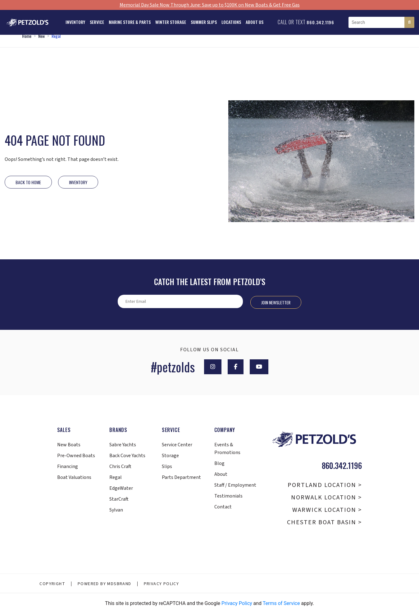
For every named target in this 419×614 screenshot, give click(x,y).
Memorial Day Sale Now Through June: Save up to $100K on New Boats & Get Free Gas (210, 5)
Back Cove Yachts (127, 455)
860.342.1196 (320, 22)
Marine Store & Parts (130, 22)
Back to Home (28, 182)
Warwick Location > (327, 510)
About (220, 474)
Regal (56, 36)
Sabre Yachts (122, 444)
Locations (231, 22)
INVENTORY (78, 182)
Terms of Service (281, 603)
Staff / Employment (235, 485)
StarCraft (119, 499)
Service (97, 22)
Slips (167, 466)
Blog (219, 463)
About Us (254, 22)
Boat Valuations (74, 477)
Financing (67, 466)
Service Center (177, 444)
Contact (223, 506)
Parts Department (181, 477)
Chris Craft (120, 466)
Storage (170, 455)
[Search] (409, 22)
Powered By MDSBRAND (104, 584)
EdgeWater (121, 488)
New (41, 36)
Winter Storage (170, 22)
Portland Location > (325, 485)
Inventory (75, 22)
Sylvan (116, 510)
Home (26, 36)
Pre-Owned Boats (76, 455)
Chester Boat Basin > (324, 522)
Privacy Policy (161, 584)
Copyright (52, 584)
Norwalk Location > (326, 497)
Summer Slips (204, 22)
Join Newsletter (275, 302)
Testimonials (228, 496)
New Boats (68, 444)
